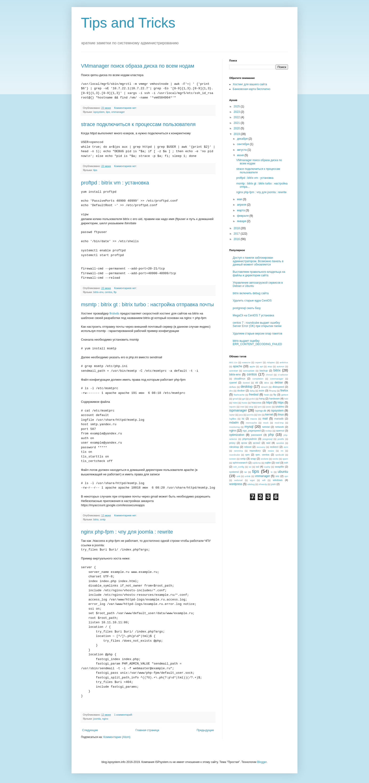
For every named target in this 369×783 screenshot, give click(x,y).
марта (241, 210)
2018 (237, 228)
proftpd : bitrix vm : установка (115, 183)
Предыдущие (205, 730)
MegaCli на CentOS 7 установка (253, 315)
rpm (247, 454)
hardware (274, 398)
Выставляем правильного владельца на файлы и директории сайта (259, 273)
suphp (267, 466)
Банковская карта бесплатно (251, 89)
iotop (251, 406)
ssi (250, 466)
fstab (266, 394)
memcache (251, 422)
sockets (265, 458)
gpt (243, 398)
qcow (244, 442)
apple (252, 366)
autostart (233, 370)
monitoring (234, 427)
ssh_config (238, 466)
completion (258, 378)
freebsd (253, 394)
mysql (249, 426)
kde (259, 414)
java (241, 414)
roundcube (234, 454)
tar (245, 472)
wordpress (235, 484)
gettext (284, 394)
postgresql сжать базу (247, 308)
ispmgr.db (260, 410)
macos (253, 418)
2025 (237, 106)
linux (281, 414)
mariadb (278, 418)
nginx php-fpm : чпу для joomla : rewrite (127, 532)
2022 (237, 117)
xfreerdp (263, 484)
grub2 (252, 398)
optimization (236, 434)
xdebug (251, 484)
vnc (277, 476)
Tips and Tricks (128, 23)
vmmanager (118, 111)
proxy (232, 442)
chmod (269, 374)
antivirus (284, 362)
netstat (266, 426)
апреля (242, 204)
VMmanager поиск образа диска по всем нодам (137, 66)
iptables (279, 406)
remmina (238, 450)
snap (253, 458)
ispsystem (98, 111)
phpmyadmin (249, 438)
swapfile (279, 466)
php (271, 434)
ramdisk (280, 443)
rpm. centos (262, 454)
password (256, 434)
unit (238, 476)
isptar (232, 414)
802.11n (233, 362)
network (279, 426)
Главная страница (147, 730)
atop (270, 366)
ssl (257, 466)
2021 (237, 123)
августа (242, 149)
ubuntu (283, 471)
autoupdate (248, 370)
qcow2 (256, 442)
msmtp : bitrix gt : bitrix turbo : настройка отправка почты (147, 304)
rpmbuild (279, 454)
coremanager (276, 378)
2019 (237, 134)
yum (273, 484)
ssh (286, 462)
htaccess (256, 402)
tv (272, 472)
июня (241, 155)
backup (264, 370)
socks (275, 458)
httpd (269, 402)
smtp (102, 519)
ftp (115, 292)
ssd (278, 462)
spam (285, 458)
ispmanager (238, 410)
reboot (248, 446)
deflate (232, 387)
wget (252, 480)
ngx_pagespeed (252, 430)
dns (231, 390)
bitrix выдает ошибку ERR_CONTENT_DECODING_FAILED (257, 342)
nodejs (268, 430)
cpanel (233, 382)
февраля (243, 215)
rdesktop (234, 446)
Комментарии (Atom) (116, 737)
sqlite (268, 462)
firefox (284, 390)
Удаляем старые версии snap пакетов (257, 333)
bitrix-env (98, 292)
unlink (247, 476)
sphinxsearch (240, 462)
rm (282, 450)
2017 (237, 233)
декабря (243, 138)
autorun (281, 366)
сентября (243, 144)
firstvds (114, 313)
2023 (237, 112)
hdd (286, 398)
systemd (234, 471)
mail (265, 418)
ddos (266, 382)
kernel (269, 414)
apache (237, 366)
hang (262, 398)
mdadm (234, 422)
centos (108, 292)
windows (277, 480)
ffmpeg (272, 390)
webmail (238, 480)
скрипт (258, 362)
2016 (237, 239)
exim (261, 390)
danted (246, 382)
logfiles (232, 418)
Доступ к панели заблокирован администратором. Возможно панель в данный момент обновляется (258, 261)
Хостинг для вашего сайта (250, 84)
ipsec (268, 406)
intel (242, 406)
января (242, 221)
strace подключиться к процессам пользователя (138, 124)
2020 (237, 128)
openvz (280, 430)
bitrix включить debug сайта (251, 293)
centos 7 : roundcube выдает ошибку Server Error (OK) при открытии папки (257, 324)
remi (286, 447)
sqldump (256, 462)
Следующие (90, 730)
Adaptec (271, 362)
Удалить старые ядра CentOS (252, 300)
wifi (263, 480)
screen (232, 458)
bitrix (96, 519)
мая (240, 199)
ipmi (260, 406)
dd (256, 382)
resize (271, 450)
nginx (105, 718)
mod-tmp (279, 422)
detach (264, 387)
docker (241, 390)
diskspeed (278, 386)
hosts (244, 402)
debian (279, 382)
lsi (243, 418)
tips (108, 111)
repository (255, 450)
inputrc (232, 406)
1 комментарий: (123, 714)
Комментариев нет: (125, 107)
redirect (274, 446)
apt (261, 366)
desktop (247, 386)
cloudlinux (239, 378)
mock (266, 422)
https (281, 402)
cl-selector (283, 374)
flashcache (239, 394)
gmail (235, 398)
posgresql (268, 439)
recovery (261, 447)
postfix (280, 439)
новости (246, 362)
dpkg (252, 390)
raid (268, 442)
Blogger (262, 762)
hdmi (235, 402)
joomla (97, 718)
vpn (286, 476)
